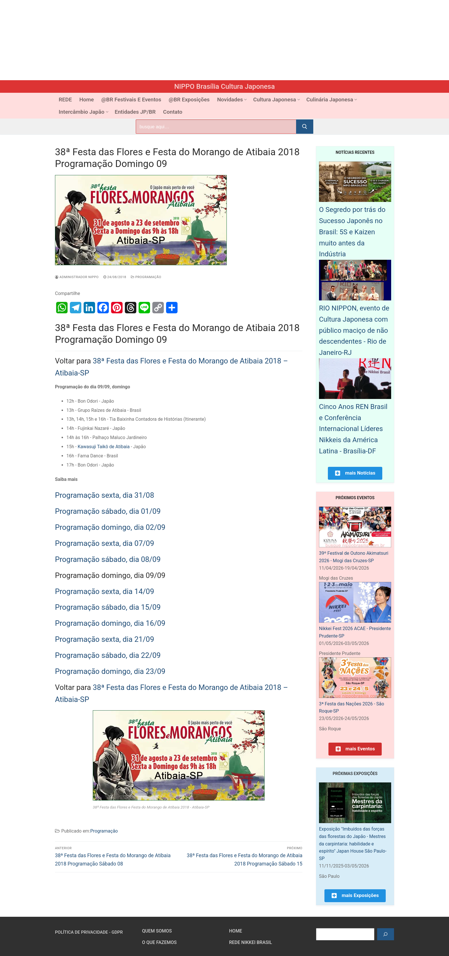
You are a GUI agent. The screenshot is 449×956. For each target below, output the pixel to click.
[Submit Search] (304, 126)
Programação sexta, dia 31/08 (104, 495)
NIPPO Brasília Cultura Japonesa (224, 86)
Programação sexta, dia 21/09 (104, 639)
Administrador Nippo (77, 277)
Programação (146, 277)
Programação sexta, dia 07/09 (104, 543)
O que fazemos (159, 942)
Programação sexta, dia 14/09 (104, 591)
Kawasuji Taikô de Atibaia (104, 446)
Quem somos (157, 931)
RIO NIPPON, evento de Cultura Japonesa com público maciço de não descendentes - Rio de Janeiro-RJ (354, 330)
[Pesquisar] (385, 934)
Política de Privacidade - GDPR (89, 932)
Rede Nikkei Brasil (250, 942)
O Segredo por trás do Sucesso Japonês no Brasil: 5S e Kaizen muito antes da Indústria (352, 232)
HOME (235, 931)
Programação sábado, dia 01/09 (108, 511)
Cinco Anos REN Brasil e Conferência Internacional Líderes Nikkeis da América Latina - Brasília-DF (353, 429)
